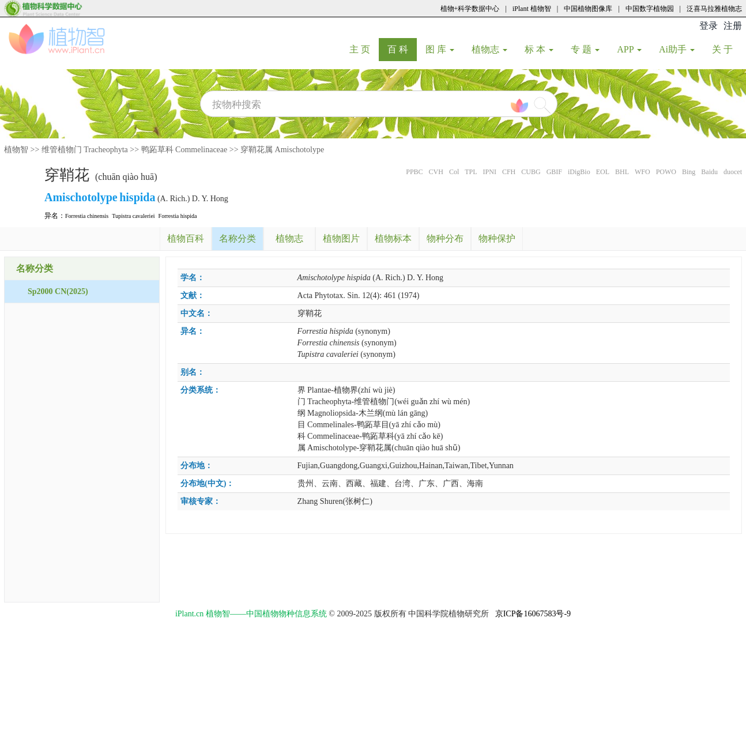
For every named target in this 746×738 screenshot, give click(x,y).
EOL (602, 172)
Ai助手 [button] (677, 49)
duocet (733, 172)
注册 (733, 26)
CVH (436, 172)
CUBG (530, 172)
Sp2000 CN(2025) (58, 291)
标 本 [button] (539, 49)
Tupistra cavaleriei (133, 216)
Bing (688, 172)
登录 (708, 26)
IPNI (489, 172)
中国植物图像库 (588, 9)
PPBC (414, 172)
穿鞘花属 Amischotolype (282, 149)
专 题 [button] (585, 49)
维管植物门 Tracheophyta (85, 149)
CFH (508, 172)
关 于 (726, 49)
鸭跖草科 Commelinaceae (184, 149)
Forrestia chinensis (86, 216)
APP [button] (629, 49)
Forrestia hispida (178, 216)
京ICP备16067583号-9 (533, 613)
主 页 (364, 49)
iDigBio (579, 172)
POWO (666, 172)
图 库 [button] (439, 49)
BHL (622, 172)
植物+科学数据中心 (470, 9)
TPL (471, 172)
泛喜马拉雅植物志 (714, 9)
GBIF (554, 172)
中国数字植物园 (650, 9)
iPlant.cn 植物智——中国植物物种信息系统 (251, 613)
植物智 (16, 149)
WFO (642, 172)
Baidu (709, 172)
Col (454, 172)
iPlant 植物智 (532, 9)
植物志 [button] (489, 49)
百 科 (402, 49)
